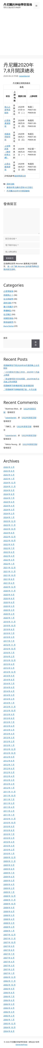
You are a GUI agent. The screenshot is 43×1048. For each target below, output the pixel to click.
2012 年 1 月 (8, 788)
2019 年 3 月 (8, 637)
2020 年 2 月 (8, 614)
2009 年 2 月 (8, 888)
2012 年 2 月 (8, 784)
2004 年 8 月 (8, 1031)
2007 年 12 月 (9, 934)
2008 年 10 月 (9, 903)
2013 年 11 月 (9, 706)
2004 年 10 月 (9, 1027)
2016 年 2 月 (8, 656)
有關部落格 (8, 318)
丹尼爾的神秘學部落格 (17, 4)
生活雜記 (7, 314)
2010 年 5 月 (8, 838)
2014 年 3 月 (8, 695)
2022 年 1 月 (8, 563)
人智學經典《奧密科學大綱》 (7, 152)
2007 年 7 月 (8, 954)
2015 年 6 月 (8, 664)
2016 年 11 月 (9, 645)
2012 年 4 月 (8, 776)
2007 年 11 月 (9, 938)
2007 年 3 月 (8, 965)
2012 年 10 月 (9, 753)
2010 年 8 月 (8, 830)
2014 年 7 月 (8, 683)
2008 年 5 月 (8, 915)
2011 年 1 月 (8, 815)
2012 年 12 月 (9, 749)
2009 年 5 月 (8, 880)
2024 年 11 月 (9, 486)
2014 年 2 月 (8, 699)
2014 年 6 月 (8, 687)
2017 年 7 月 (8, 641)
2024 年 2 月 (8, 513)
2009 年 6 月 (8, 876)
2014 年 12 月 (9, 672)
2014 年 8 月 (8, 679)
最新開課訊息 (20, 176)
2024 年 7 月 (8, 498)
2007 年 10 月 (9, 942)
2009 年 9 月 (8, 865)
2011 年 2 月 (8, 811)
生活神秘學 (8, 299)
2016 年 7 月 (8, 652)
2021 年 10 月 (9, 575)
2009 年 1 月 (8, 892)
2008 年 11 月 (9, 900)
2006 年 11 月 (9, 981)
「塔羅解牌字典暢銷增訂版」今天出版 (20, 389)
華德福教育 (8, 322)
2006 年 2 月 (8, 1015)
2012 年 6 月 (8, 768)
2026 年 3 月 (8, 467)
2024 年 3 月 (8, 509)
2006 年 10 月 (9, 985)
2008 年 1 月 (8, 930)
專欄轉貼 (7, 310)
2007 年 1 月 (8, 973)
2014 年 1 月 (8, 703)
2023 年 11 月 (9, 525)
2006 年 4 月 (8, 1008)
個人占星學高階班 (7, 110)
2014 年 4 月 (8, 691)
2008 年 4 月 (8, 919)
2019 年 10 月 (9, 625)
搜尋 (5, 338)
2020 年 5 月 (8, 606)
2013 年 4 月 (8, 733)
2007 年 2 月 (8, 969)
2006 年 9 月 (8, 988)
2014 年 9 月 (8, 675)
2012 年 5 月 (8, 772)
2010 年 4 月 (8, 842)
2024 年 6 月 (8, 502)
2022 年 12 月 (9, 536)
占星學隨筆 (8, 291)
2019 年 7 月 (8, 633)
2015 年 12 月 (9, 660)
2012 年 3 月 (8, 780)
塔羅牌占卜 (8, 295)
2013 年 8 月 (8, 718)
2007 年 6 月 (8, 958)
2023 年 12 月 (9, 521)
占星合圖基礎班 (7, 167)
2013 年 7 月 (8, 722)
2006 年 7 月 (8, 996)
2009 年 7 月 (8, 873)
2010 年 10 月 (9, 822)
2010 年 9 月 (8, 826)
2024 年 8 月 (8, 494)
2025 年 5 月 (8, 475)
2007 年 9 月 (8, 946)
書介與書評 (8, 306)
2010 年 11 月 (9, 818)
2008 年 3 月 (8, 923)
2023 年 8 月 (8, 533)
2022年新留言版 (29, 417)
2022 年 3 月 (8, 560)
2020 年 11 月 (9, 590)
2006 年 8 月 (8, 992)
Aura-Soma (8, 326)
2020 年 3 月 (8, 610)
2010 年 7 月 (8, 834)
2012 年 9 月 (8, 757)
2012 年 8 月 (8, 760)
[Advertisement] (21, 34)
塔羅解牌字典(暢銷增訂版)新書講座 (18, 385)
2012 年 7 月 (8, 764)
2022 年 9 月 (8, 544)
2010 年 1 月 (8, 853)
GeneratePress (21, 1044)
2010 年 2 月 (8, 849)
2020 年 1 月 (8, 618)
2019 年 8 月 (8, 629)
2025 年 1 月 (8, 478)
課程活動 (10, 184)
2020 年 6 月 (8, 602)
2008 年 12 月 (9, 896)
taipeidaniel (10, 417)
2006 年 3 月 (8, 1012)
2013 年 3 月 (8, 737)
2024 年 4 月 (8, 505)
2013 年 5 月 (8, 730)
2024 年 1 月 (8, 517)
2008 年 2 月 (8, 927)
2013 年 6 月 (8, 726)
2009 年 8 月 (8, 869)
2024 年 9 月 (8, 490)
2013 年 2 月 (8, 741)
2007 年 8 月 (8, 950)
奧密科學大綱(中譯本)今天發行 (20, 187)
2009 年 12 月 (9, 857)
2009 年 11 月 (9, 861)
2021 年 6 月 (8, 583)
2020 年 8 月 (8, 598)
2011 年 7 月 (8, 799)
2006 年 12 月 (9, 977)
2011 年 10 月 (9, 795)
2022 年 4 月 (8, 556)
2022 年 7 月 (8, 548)
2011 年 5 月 (8, 803)
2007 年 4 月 (8, 961)
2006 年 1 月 (8, 1019)
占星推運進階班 (7, 123)
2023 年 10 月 (9, 529)
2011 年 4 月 (8, 807)
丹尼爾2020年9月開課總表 (18, 191)
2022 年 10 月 (9, 540)
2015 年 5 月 (8, 668)
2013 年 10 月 (9, 710)
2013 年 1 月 (8, 745)
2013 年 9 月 (8, 714)
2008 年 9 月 (8, 907)
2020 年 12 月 (9, 587)
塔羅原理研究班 (7, 137)
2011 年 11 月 (9, 791)
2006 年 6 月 (8, 1000)
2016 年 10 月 (9, 648)
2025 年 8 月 (8, 471)
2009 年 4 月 (8, 884)
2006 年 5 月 (8, 1004)
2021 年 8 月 (8, 579)
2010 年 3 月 (8, 845)
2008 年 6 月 (8, 911)
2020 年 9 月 (8, 594)
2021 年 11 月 (9, 571)
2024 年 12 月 (9, 482)
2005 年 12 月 (9, 1023)
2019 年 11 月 (9, 621)
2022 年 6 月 (8, 552)
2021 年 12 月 (9, 567)
